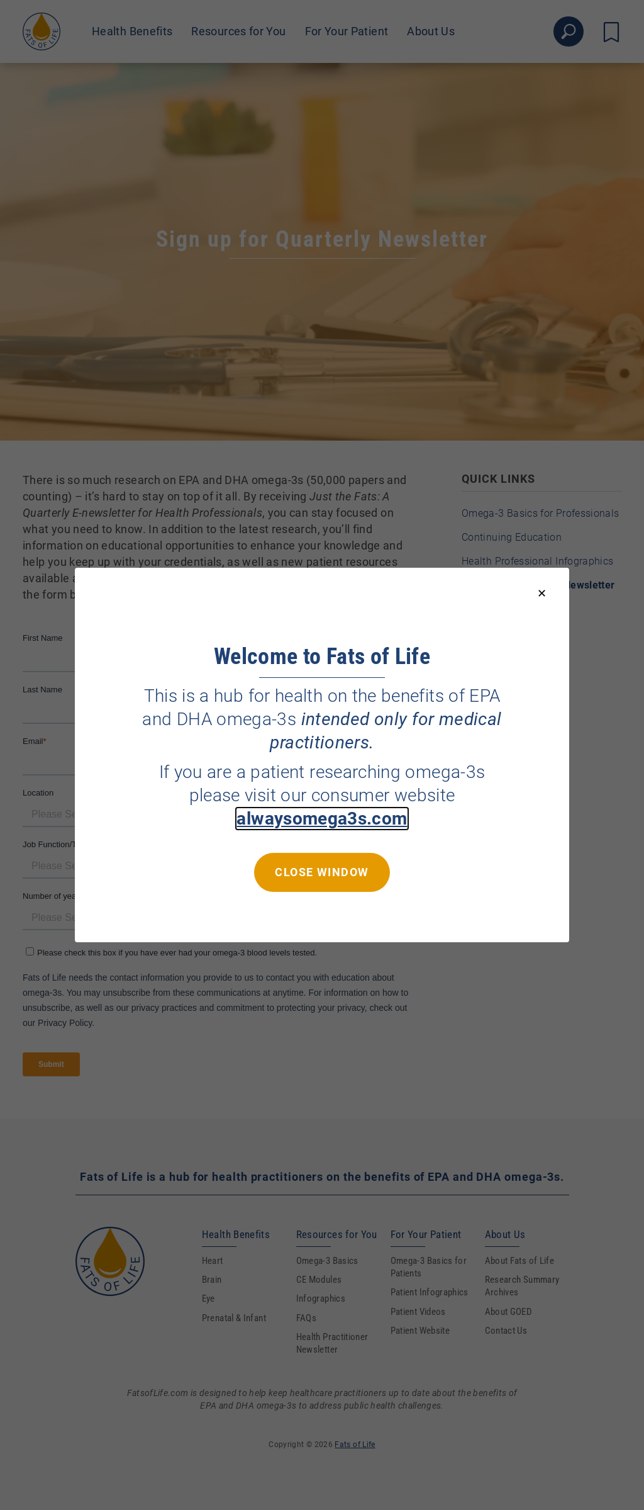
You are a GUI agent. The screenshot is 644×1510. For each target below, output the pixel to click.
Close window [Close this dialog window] (322, 872)
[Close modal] (541, 594)
